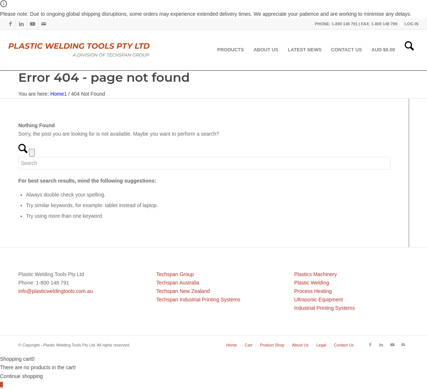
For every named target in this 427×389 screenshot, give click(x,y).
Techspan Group (175, 274)
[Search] (409, 50)
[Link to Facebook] (10, 23)
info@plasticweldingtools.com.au (55, 291)
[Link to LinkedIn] (21, 23)
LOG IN (412, 24)
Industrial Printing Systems (324, 308)
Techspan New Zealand (183, 291)
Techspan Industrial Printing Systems (198, 299)
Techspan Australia (178, 283)
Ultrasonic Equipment (318, 299)
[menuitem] (410, 24)
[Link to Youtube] (32, 23)
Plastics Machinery (315, 274)
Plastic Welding (311, 283)
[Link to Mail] (43, 23)
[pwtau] (84, 50)
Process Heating (313, 291)
